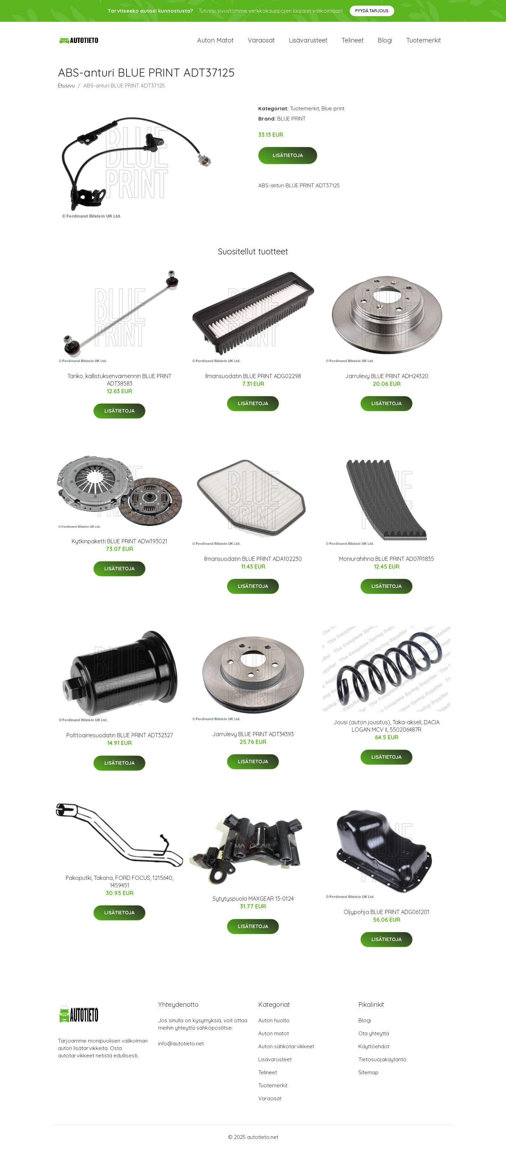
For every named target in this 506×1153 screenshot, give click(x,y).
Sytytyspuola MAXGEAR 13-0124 (253, 902)
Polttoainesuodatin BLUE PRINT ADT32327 (119, 739)
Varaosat (261, 42)
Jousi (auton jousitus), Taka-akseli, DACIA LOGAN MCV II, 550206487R (386, 729)
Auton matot (215, 42)
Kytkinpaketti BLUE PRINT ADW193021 (119, 544)
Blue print (333, 112)
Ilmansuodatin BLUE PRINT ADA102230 (253, 562)
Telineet (353, 42)
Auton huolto (274, 1024)
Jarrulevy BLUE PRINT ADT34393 (253, 737)
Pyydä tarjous (372, 10)
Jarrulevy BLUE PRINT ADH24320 (386, 379)
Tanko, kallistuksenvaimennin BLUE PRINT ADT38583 (119, 383)
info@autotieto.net (181, 1047)
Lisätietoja (288, 159)
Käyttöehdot (373, 1050)
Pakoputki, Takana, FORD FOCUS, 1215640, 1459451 (119, 885)
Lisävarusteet (308, 42)
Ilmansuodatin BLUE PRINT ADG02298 (253, 379)
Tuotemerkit (423, 42)
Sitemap (368, 1076)
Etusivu (66, 89)
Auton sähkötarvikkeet (286, 1050)
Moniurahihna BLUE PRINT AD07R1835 (386, 562)
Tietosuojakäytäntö (382, 1063)
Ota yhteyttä (373, 1037)
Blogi (385, 42)
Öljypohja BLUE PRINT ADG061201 (386, 915)
